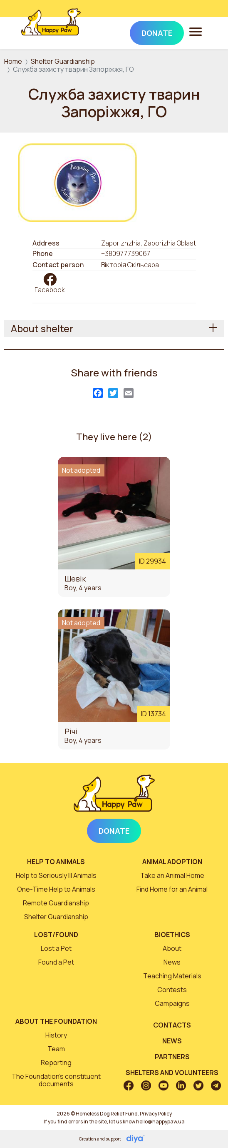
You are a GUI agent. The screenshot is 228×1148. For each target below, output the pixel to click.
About (172, 948)
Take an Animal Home (172, 875)
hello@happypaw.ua (160, 1121)
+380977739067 (125, 253)
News (172, 962)
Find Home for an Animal (172, 889)
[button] (77, 181)
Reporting (56, 1062)
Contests (172, 989)
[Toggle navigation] (195, 31)
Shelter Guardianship (63, 61)
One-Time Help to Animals (56, 889)
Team (56, 1048)
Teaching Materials (172, 975)
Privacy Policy (156, 1113)
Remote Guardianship (56, 902)
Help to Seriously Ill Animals (56, 875)
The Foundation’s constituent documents (56, 1080)
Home (13, 61)
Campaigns (172, 1003)
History (56, 1035)
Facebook (50, 289)
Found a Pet (56, 962)
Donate (114, 831)
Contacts (172, 1025)
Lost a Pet (56, 948)
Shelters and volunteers (172, 1072)
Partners (172, 1056)
